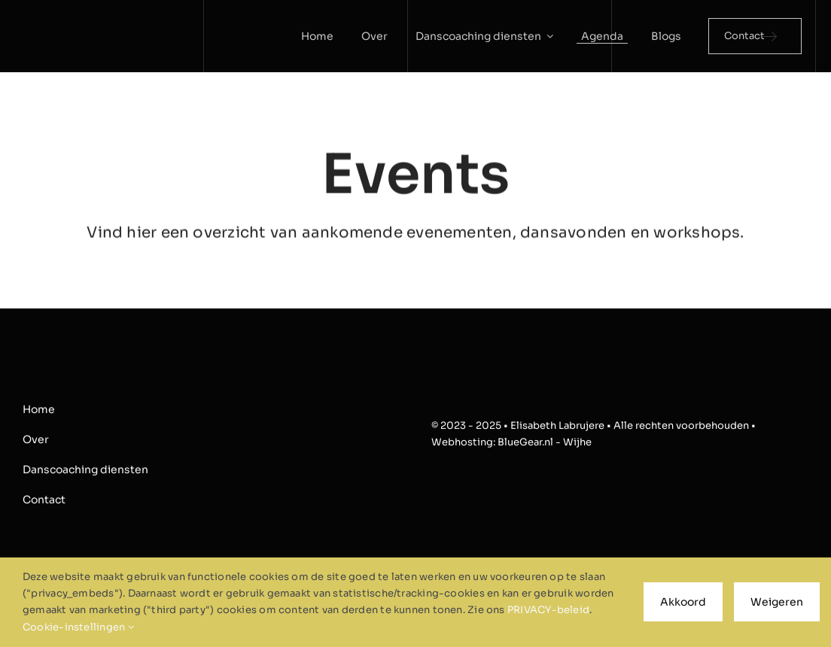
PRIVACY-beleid (548, 609)
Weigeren (776, 602)
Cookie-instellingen (78, 627)
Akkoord (683, 602)
